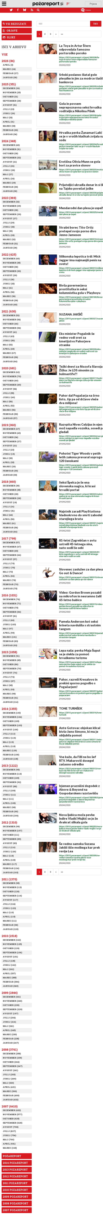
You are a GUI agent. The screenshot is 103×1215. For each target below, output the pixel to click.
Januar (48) (10, 304)
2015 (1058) (9, 652)
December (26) (11, 88)
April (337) (9, 973)
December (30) (11, 485)
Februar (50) (10, 414)
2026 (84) (8, 61)
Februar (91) (10, 697)
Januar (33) (10, 474)
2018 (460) (9, 482)
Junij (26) (9, 113)
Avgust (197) (10, 1013)
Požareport (12, 1156)
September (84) (12, 611)
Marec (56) (9, 409)
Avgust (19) (10, 502)
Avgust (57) (10, 559)
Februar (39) (10, 300)
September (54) (12, 327)
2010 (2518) (9, 936)
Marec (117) (10, 864)
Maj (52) (8, 344)
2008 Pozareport (15, 1203)
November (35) (11, 262)
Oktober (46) (10, 323)
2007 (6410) (10, 1106)
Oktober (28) (10, 494)
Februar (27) (10, 73)
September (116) (12, 895)
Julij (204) (9, 1017)
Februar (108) (11, 754)
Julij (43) (8, 336)
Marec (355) (9, 977)
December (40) (11, 145)
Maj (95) (8, 685)
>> (62, 34)
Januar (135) (10, 758)
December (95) (11, 883)
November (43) (12, 433)
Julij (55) (8, 393)
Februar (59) (10, 357)
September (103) (12, 725)
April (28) (8, 235)
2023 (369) (9, 198)
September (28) (12, 100)
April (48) (8, 348)
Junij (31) (8, 510)
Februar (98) (10, 924)
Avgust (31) (10, 105)
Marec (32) (9, 239)
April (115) (9, 916)
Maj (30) (8, 231)
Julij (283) (9, 1074)
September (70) (12, 668)
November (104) (12, 717)
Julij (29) (8, 222)
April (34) (8, 292)
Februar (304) (11, 981)
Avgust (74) (10, 672)
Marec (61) (9, 523)
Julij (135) (9, 960)
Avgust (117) (10, 899)
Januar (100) (10, 815)
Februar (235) (11, 1038)
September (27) (12, 441)
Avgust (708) (10, 1127)
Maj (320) (8, 1082)
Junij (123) (9, 908)
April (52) (8, 405)
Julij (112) (9, 733)
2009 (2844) (10, 993)
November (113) (12, 773)
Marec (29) (9, 182)
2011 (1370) (9, 879)
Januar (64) (10, 361)
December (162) (12, 939)
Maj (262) (8, 969)
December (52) (11, 315)
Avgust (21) (10, 161)
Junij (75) (9, 567)
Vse (5, 54)
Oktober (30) (10, 153)
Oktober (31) (10, 96)
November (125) (12, 944)
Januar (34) (10, 134)
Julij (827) (9, 1131)
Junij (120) (9, 851)
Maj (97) (8, 628)
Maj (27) (8, 174)
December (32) (11, 201)
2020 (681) (9, 368)
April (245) (9, 1030)
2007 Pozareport (15, 1210)
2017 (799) (9, 538)
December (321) (12, 996)
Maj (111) (8, 798)
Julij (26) (8, 166)
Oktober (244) (11, 1061)
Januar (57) (10, 418)
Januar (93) (10, 645)
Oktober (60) (10, 380)
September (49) (12, 384)
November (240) (12, 1000)
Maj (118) (8, 855)
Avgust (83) (10, 843)
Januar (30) (10, 77)
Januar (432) (10, 1099)
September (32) (12, 157)
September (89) (12, 839)
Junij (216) (9, 1021)
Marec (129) (10, 750)
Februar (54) (10, 527)
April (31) (8, 121)
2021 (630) (9, 311)
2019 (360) (9, 425)
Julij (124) (9, 904)
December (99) (11, 826)
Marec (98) (9, 693)
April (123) (9, 859)
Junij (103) (9, 624)
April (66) (8, 576)
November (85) (12, 660)
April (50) (8, 519)
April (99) (8, 632)
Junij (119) (9, 737)
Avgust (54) (10, 388)
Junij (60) (9, 397)
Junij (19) (9, 453)
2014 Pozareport (15, 1162)
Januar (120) (10, 929)
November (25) (12, 92)
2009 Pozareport (15, 1196)
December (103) (12, 712)
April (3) (8, 64)
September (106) (12, 952)
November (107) (12, 830)
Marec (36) (9, 296)
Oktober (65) (10, 550)
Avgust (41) (10, 332)
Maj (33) (7, 117)
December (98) (11, 769)
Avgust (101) (10, 956)
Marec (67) (9, 353)
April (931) (9, 1143)
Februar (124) (11, 868)
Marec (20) (9, 466)
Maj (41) (8, 287)
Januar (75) (10, 588)
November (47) (12, 546)
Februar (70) (10, 584)
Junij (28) (9, 170)
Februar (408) (11, 1095)
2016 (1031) (9, 595)
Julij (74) (8, 676)
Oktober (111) (11, 834)
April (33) (8, 462)
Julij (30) (8, 279)
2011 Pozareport (15, 1183)
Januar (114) (10, 702)
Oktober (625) (11, 1118)
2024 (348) (9, 141)
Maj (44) (8, 514)
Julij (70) (8, 563)
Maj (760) (8, 1139)
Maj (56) (8, 401)
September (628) (12, 1122)
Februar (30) (10, 130)
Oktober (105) (11, 721)
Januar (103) (10, 872)
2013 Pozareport (15, 1169)
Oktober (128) (11, 891)
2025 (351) (9, 84)
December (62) (11, 372)
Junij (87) (9, 681)
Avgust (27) (10, 218)
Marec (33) (9, 125)
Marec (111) (9, 920)
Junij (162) (9, 965)
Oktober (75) (10, 607)
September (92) (12, 782)
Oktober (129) (11, 948)
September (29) (12, 214)
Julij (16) (8, 506)
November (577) (12, 1114)
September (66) (12, 555)
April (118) (9, 746)
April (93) (8, 689)
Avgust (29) (10, 275)
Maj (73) (8, 571)
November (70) (12, 376)
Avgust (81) (10, 616)
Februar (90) (10, 811)
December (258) (12, 1053)
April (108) (9, 803)
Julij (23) (8, 109)
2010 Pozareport (15, 1189)
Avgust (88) (10, 786)
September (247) (12, 1066)
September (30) (12, 271)
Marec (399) (10, 1091)
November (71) (12, 603)
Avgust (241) (10, 1070)
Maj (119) (8, 742)
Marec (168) (10, 1147)
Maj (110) (8, 912)
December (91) (11, 656)
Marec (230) (10, 1034)
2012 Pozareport (15, 1176)
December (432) (12, 1110)
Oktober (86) (10, 664)
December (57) (11, 542)
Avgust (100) (10, 729)
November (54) (12, 319)
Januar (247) (11, 1042)
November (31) (11, 149)
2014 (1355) (9, 709)
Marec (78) (9, 580)
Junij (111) (9, 794)
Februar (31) (10, 243)
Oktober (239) (11, 1005)
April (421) (9, 1087)
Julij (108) (9, 790)
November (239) (12, 1057)
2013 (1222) (10, 766)
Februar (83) (10, 641)
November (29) (12, 205)
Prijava (93, 3)
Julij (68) (8, 620)
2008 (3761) (10, 1049)
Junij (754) (9, 1135)
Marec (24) (9, 69)
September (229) (12, 1009)
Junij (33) (8, 226)
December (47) (11, 428)
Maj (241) (8, 1026)
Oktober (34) (10, 437)
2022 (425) (9, 254)
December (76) (11, 599)
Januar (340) (10, 985)
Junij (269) (9, 1078)
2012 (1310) (9, 822)
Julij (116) (9, 847)
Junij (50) (9, 340)
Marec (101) (10, 637)
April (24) (8, 178)
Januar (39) (10, 247)
